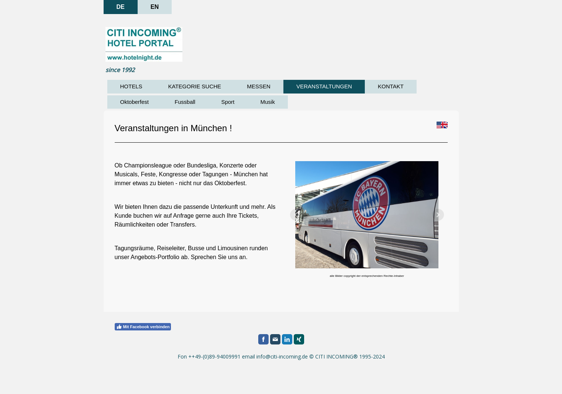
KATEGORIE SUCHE (194, 86)
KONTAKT (391, 86)
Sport (228, 102)
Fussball (185, 102)
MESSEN (258, 86)
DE (121, 7)
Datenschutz (129, 382)
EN (155, 7)
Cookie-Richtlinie (166, 382)
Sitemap (198, 382)
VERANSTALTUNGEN (324, 86)
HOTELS (131, 86)
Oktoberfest (134, 102)
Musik (267, 102)
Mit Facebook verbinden (143, 327)
